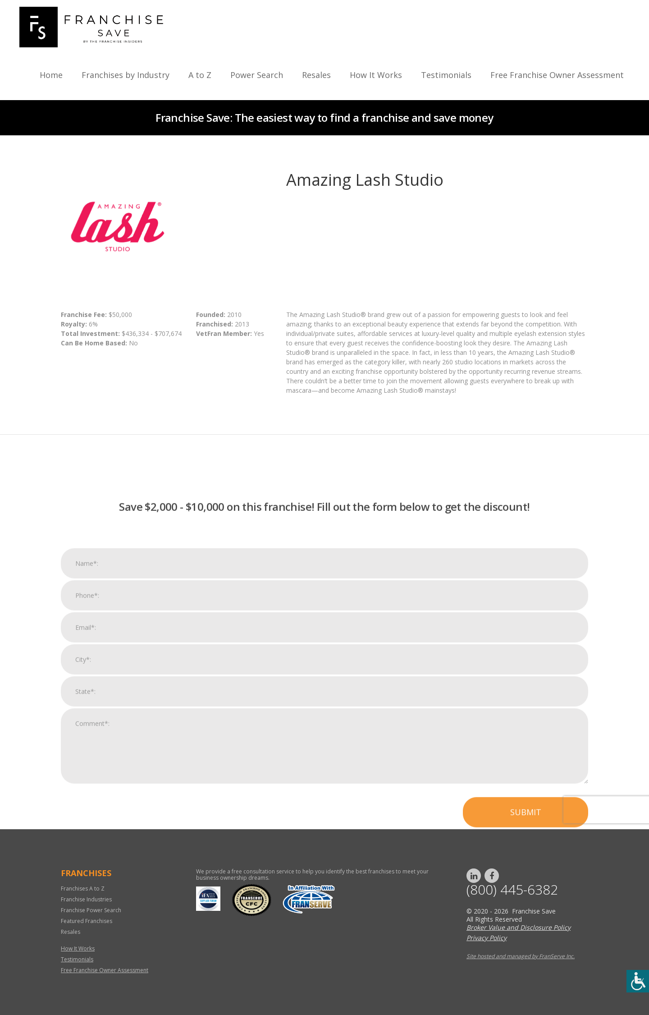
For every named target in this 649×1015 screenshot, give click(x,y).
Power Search (256, 74)
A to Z (199, 74)
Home (51, 74)
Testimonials (446, 74)
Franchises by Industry (125, 74)
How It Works (376, 74)
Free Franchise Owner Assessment (557, 74)
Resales (316, 74)
